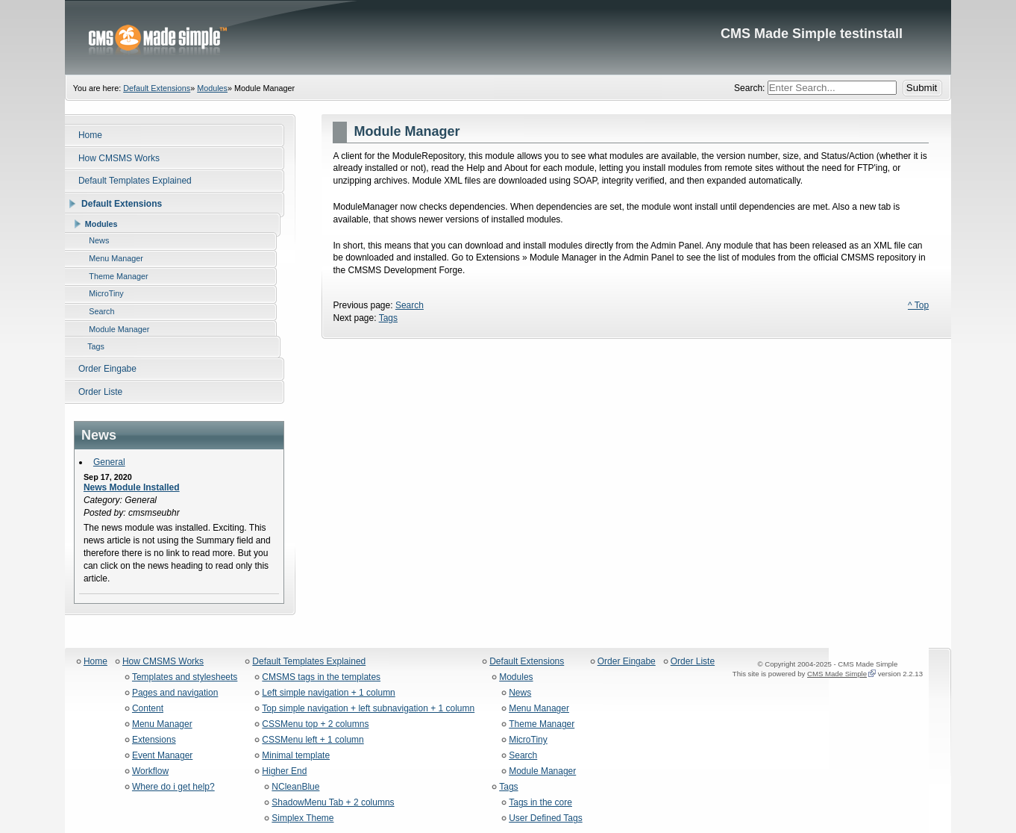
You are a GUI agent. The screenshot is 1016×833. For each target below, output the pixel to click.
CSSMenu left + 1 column (312, 740)
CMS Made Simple (837, 674)
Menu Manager (162, 724)
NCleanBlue (295, 787)
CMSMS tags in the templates (321, 677)
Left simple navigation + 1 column (328, 693)
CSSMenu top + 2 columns (315, 724)
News (520, 693)
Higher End (284, 771)
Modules (212, 88)
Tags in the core (540, 803)
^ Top (918, 305)
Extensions (154, 740)
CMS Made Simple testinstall (508, 37)
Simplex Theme (302, 818)
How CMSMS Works (163, 662)
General (109, 462)
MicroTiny (528, 740)
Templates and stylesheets (184, 677)
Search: (751, 88)
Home (95, 662)
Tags (388, 318)
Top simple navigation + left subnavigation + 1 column (368, 709)
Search (409, 305)
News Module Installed (132, 487)
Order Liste (693, 662)
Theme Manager (541, 724)
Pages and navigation (175, 693)
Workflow (150, 771)
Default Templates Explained (309, 662)
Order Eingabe (627, 662)
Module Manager (542, 771)
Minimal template (296, 756)
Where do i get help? (173, 787)
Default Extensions (156, 88)
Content (147, 709)
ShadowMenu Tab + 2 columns (333, 803)
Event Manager (162, 756)
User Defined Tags (546, 818)
